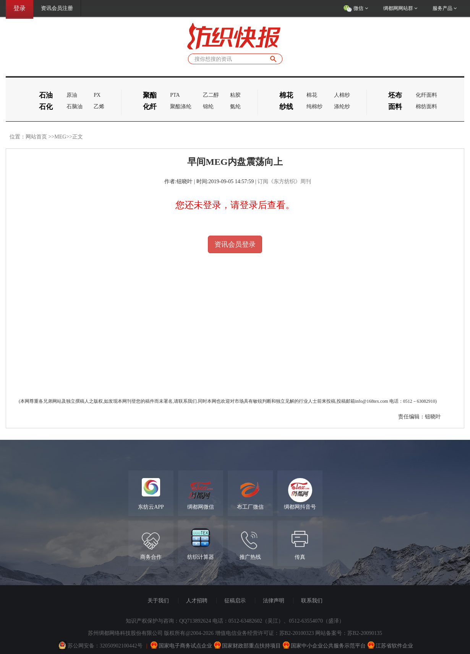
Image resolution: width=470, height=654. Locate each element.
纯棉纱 (314, 106)
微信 (355, 9)
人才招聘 (196, 601)
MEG (60, 137)
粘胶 (235, 95)
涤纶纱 (342, 106)
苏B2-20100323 (296, 633)
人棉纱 (342, 95)
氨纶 (235, 106)
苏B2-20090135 (364, 633)
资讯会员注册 (57, 8)
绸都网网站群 (400, 8)
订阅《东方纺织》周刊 (284, 181)
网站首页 (36, 137)
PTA (175, 95)
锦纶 (208, 106)
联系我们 (312, 601)
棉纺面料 (426, 106)
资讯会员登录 (235, 244)
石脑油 (74, 106)
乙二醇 (211, 95)
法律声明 (273, 601)
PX (97, 95)
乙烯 (99, 106)
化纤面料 (426, 95)
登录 (19, 8)
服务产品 (445, 8)
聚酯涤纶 (180, 106)
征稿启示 (235, 601)
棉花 (311, 95)
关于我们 (158, 601)
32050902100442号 (121, 646)
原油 (71, 95)
